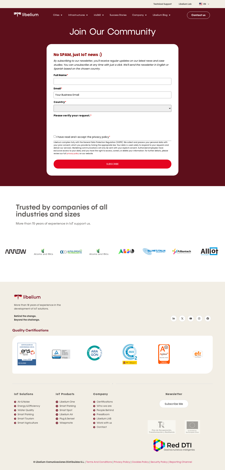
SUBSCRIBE (112, 164)
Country (60, 102)
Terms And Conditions (99, 462)
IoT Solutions (23, 394)
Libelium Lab (185, 4)
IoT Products (65, 394)
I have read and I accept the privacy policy (83, 137)
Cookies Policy (140, 462)
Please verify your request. (72, 115)
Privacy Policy (122, 462)
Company (100, 394)
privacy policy (73, 153)
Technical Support (162, 4)
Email (58, 88)
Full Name (61, 75)
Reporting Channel (180, 462)
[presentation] (80, 125)
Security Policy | (160, 462)
